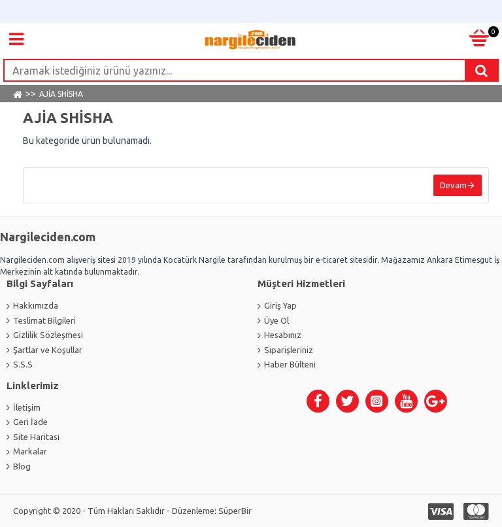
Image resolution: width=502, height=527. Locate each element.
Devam (453, 185)
